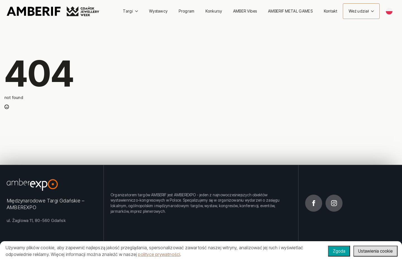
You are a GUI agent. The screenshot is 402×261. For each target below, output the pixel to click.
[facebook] (313, 203)
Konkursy (213, 11)
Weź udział (359, 11)
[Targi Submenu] (138, 11)
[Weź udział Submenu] (374, 11)
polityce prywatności (159, 254)
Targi (128, 11)
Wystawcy (158, 11)
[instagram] (334, 203)
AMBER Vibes (245, 11)
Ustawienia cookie (374, 251)
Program (186, 11)
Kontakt (330, 11)
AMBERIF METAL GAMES (290, 11)
